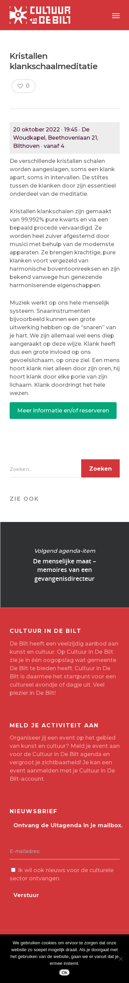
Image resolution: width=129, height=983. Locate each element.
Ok (64, 972)
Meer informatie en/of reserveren (63, 410)
